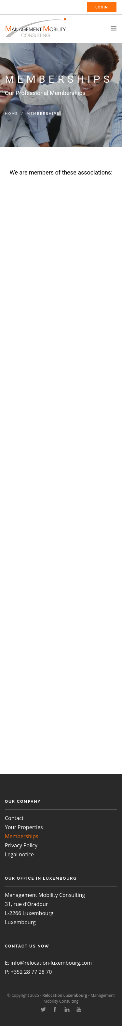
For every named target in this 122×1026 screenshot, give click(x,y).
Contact (14, 818)
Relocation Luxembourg (64, 995)
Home (11, 114)
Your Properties (24, 827)
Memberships (21, 836)
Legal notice (19, 854)
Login (101, 7)
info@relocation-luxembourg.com (51, 962)
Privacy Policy (21, 845)
